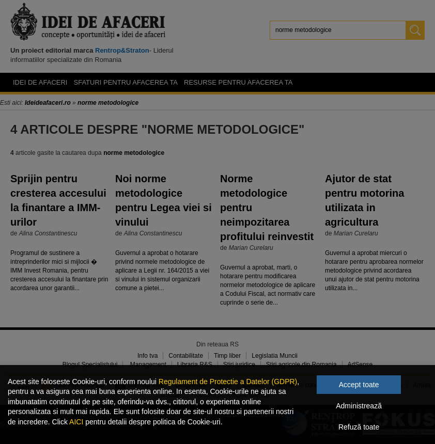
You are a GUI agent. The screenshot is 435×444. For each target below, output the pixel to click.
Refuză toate (358, 427)
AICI (76, 422)
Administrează (359, 406)
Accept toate (359, 384)
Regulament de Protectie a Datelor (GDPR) (228, 381)
